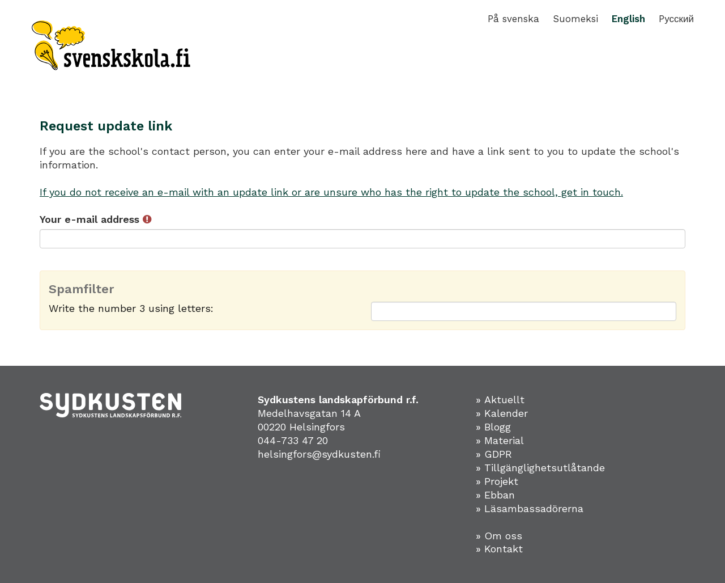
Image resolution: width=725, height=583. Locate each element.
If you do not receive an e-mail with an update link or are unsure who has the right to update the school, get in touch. (331, 192)
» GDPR (494, 454)
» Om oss (499, 536)
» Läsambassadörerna (529, 508)
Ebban (499, 495)
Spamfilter (81, 289)
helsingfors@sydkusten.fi (319, 454)
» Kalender (502, 413)
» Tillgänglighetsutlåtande (540, 468)
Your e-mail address (95, 219)
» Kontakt (499, 549)
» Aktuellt (500, 399)
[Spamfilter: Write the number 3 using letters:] (523, 311)
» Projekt (497, 481)
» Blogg (493, 427)
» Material (500, 440)
